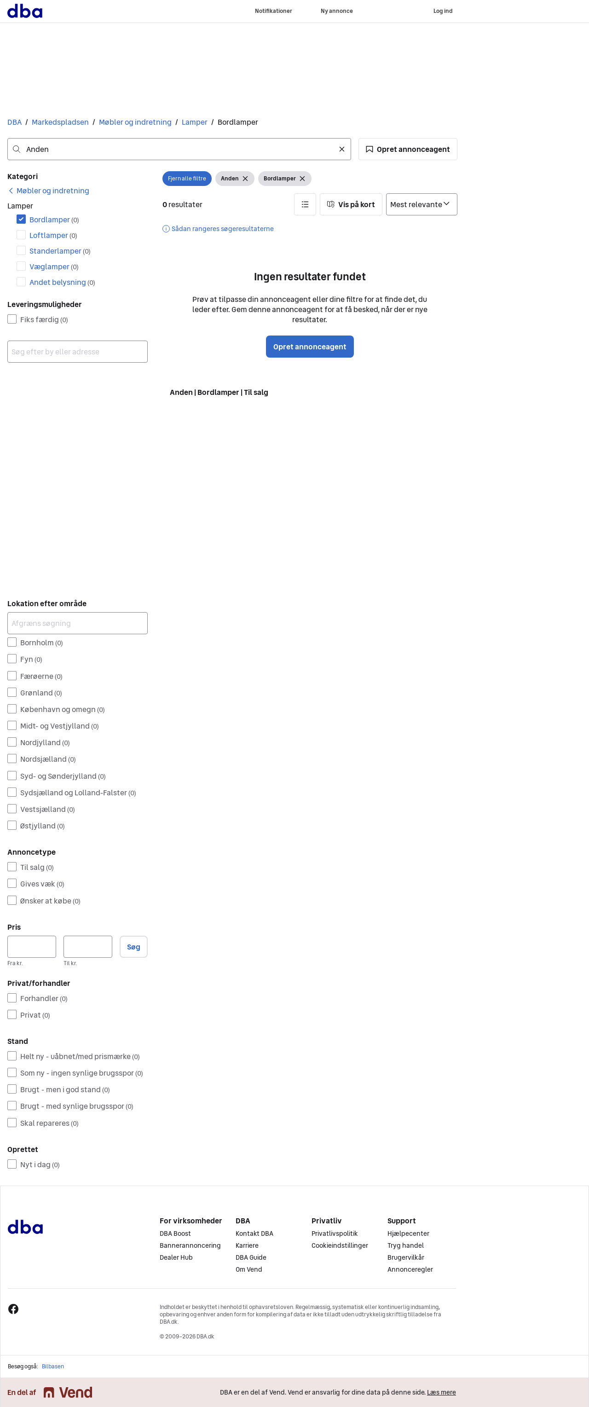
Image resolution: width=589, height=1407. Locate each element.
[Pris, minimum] (31, 947)
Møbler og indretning (135, 122)
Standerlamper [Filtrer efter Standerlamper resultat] (60, 250)
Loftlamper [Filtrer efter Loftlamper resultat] (53, 235)
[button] (407, 149)
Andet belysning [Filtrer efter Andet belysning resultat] (62, 282)
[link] (48, 190)
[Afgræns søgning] (77, 623)
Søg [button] (133, 946)
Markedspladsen (60, 122)
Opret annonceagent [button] (309, 346)
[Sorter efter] (421, 204)
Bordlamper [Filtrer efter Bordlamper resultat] (54, 219)
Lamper (195, 122)
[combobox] (179, 149)
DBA (14, 122)
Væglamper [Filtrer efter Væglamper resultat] (54, 266)
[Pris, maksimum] (88, 947)
